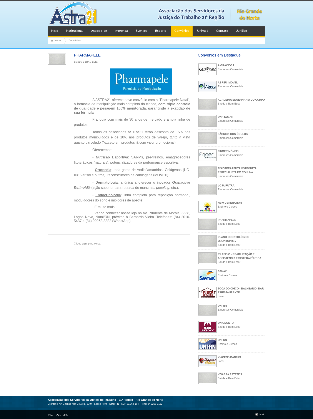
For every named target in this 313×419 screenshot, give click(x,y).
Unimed (202, 30)
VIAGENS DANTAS (229, 357)
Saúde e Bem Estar (229, 103)
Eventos (141, 30)
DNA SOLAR (225, 116)
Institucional (74, 30)
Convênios (181, 30)
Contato (222, 30)
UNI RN (222, 305)
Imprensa (121, 30)
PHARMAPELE (227, 219)
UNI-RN (222, 340)
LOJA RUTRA (226, 185)
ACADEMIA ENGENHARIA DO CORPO (241, 99)
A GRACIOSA (226, 65)
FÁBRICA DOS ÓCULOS (233, 134)
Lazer (221, 296)
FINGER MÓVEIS (228, 151)
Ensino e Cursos (227, 206)
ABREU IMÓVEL (228, 82)
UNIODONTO (226, 322)
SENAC (222, 271)
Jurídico (241, 30)
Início (54, 30)
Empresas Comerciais (230, 69)
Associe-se (99, 30)
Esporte (160, 30)
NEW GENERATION (230, 202)
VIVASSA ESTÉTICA (230, 374)
